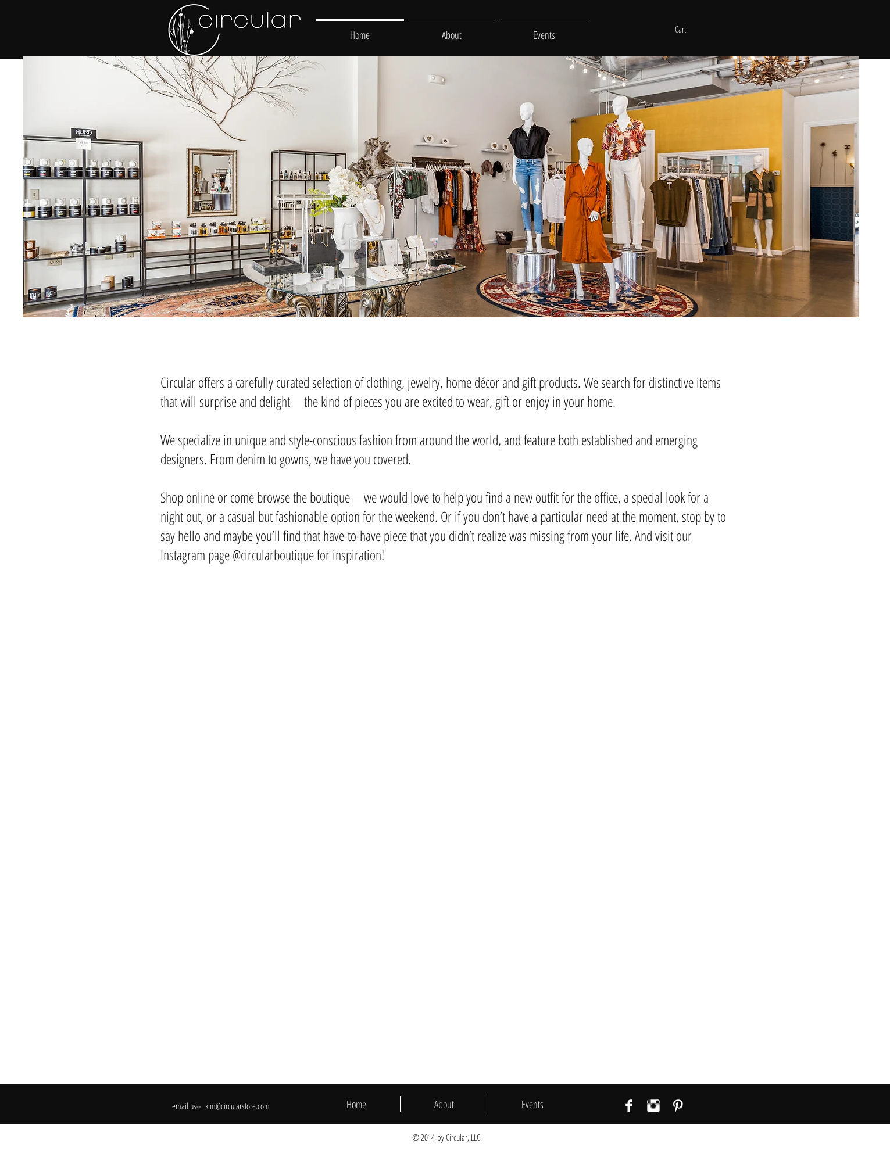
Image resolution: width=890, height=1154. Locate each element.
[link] (687, 29)
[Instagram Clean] (653, 1105)
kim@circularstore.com (237, 1106)
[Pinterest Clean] (677, 1105)
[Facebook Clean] (629, 1105)
